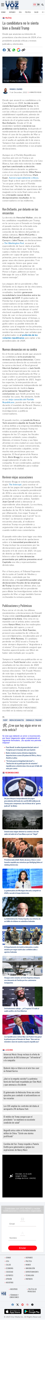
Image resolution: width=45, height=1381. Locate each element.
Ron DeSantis (16, 720)
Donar (3, 12)
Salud (36, 12)
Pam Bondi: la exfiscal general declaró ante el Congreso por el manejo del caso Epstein (22, 748)
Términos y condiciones (14, 1296)
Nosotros (9, 1283)
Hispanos (12, 12)
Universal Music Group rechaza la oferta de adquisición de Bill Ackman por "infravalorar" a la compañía (22, 1058)
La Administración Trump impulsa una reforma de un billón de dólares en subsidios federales (22, 920)
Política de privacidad (32, 1290)
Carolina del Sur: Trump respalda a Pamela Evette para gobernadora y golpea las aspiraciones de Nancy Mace (21, 1147)
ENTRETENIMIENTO (32, 1272)
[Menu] (2, 4)
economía (9, 1269)
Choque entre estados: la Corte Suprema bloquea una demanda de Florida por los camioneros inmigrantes (22, 980)
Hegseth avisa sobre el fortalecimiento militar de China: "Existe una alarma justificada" (20, 1133)
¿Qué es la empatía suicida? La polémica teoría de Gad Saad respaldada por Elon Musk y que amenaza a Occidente (22, 1082)
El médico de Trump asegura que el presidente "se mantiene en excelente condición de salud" (19, 1120)
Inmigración (30, 1269)
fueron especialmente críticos (23, 177)
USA (20, 12)
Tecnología (30, 1276)
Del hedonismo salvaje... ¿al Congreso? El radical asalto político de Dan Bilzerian (21, 1009)
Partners (29, 1279)
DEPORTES (9, 1276)
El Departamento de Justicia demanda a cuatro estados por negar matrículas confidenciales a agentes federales (21, 949)
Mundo (28, 1265)
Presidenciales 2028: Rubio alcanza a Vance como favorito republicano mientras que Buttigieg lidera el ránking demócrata (23, 862)
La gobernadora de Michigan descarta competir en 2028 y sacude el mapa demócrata (22, 892)
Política (8, 18)
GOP (5, 720)
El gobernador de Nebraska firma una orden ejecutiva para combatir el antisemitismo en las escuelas (22, 1095)
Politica (28, 12)
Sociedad (9, 1272)
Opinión (9, 1279)
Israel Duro (16, 89)
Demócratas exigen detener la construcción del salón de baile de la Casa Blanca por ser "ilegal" (21, 833)
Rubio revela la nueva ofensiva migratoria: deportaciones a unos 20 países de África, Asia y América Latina (23, 755)
